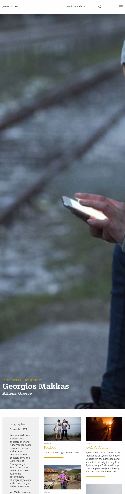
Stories (89, 444)
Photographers (33, 380)
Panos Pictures (11, 380)
